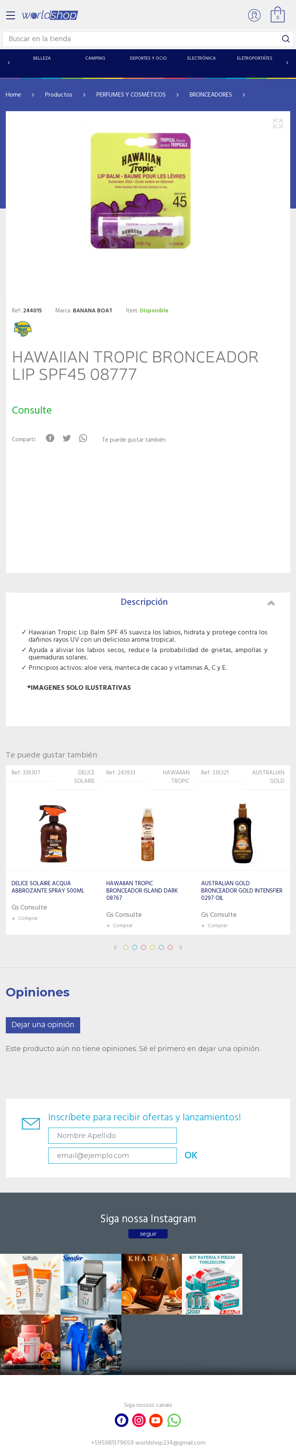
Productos (58, 95)
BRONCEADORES (211, 95)
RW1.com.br (174, 1440)
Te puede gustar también (137, 440)
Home (13, 95)
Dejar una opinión (43, 1025)
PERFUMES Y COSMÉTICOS (131, 95)
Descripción (198, 602)
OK (261, 1136)
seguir (148, 1213)
